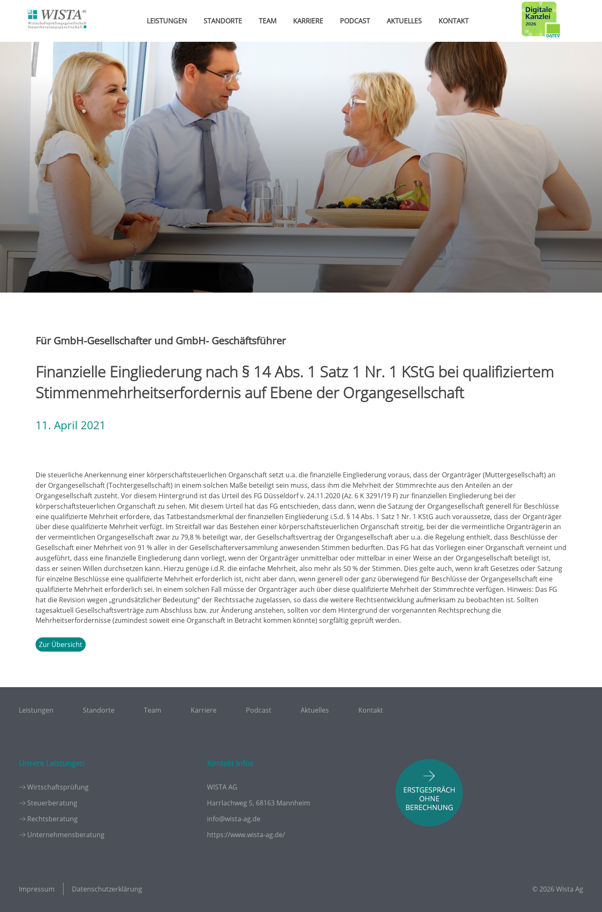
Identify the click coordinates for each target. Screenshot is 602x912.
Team (267, 20)
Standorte (223, 20)
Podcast (355, 20)
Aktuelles (404, 20)
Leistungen (167, 20)
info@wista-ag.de (233, 818)
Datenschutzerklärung (107, 889)
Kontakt (454, 20)
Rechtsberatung (52, 818)
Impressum (37, 889)
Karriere (308, 20)
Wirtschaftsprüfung (58, 787)
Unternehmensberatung (66, 834)
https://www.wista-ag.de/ (246, 834)
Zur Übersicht (60, 644)
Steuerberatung (52, 803)
